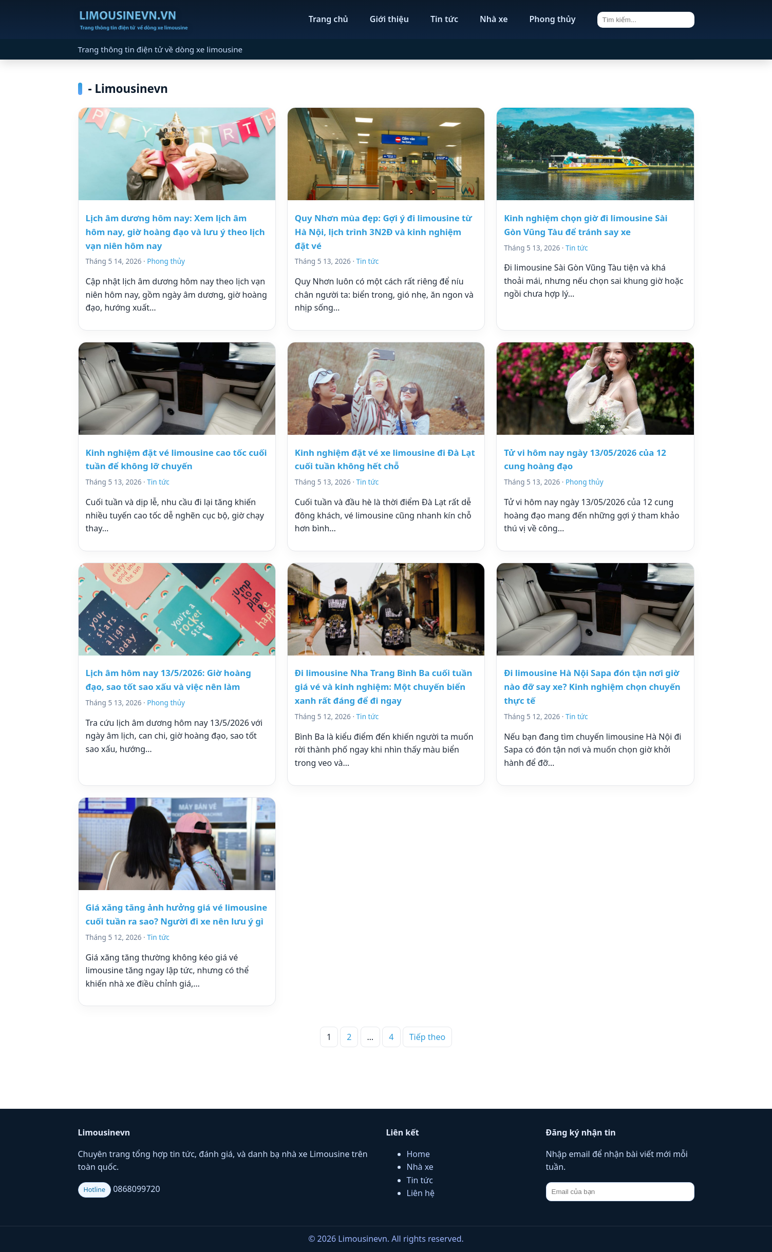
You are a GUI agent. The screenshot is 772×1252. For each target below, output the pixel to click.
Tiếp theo (427, 1037)
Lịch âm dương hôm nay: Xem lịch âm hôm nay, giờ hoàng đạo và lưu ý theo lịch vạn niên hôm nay (175, 232)
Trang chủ (328, 19)
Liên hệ (421, 1193)
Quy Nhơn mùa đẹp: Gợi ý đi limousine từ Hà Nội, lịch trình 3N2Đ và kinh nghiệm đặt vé (383, 232)
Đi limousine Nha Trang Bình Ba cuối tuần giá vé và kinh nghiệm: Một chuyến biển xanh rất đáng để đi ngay (384, 686)
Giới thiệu (389, 19)
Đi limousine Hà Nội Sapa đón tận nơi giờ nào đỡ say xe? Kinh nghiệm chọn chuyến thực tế (592, 686)
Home (418, 1154)
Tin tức (444, 19)
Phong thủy (553, 19)
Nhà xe (493, 19)
